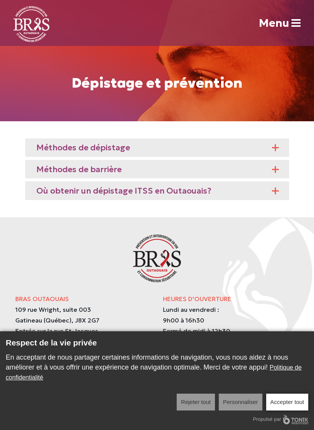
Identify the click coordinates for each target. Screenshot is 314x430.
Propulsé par (280, 419)
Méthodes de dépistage (157, 148)
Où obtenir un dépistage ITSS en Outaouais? (157, 191)
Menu (280, 23)
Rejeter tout (196, 402)
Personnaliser (240, 402)
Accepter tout (287, 402)
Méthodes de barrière (157, 169)
